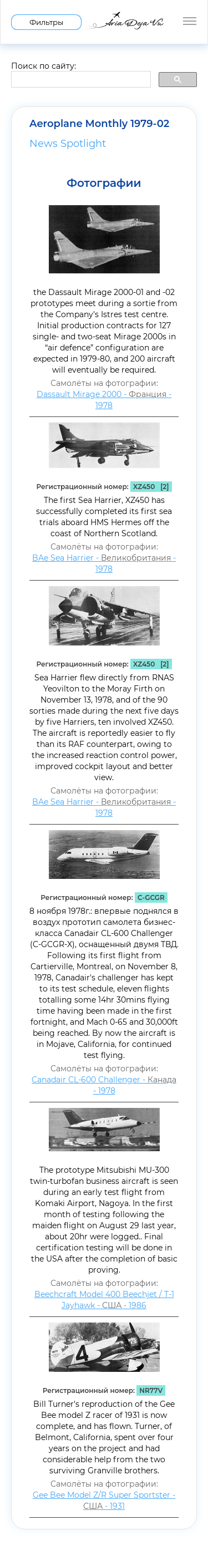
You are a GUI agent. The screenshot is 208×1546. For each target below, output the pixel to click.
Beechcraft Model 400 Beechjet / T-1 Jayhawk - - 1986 (104, 1299)
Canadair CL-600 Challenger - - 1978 (104, 1085)
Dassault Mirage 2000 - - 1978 (104, 399)
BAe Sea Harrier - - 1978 (104, 563)
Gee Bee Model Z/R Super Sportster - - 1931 (104, 1500)
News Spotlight (67, 144)
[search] (80, 80)
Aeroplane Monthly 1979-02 (99, 123)
